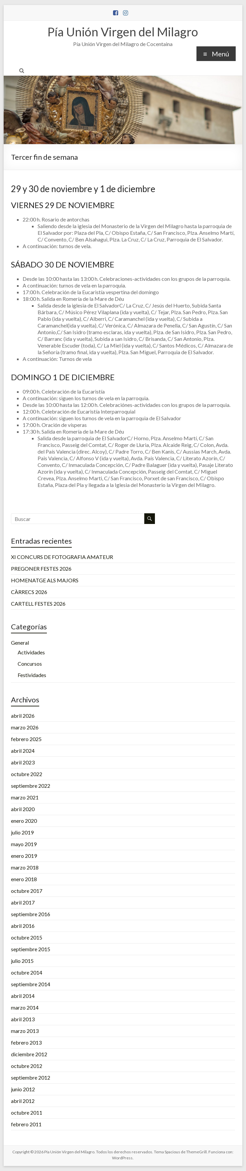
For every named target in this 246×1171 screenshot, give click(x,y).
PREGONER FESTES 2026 (41, 568)
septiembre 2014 (30, 984)
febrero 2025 (26, 739)
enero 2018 (24, 879)
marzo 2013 (25, 1031)
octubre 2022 (26, 774)
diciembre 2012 (29, 1054)
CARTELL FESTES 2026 (38, 603)
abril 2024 (23, 750)
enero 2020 (24, 820)
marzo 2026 (25, 727)
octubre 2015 (26, 937)
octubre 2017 (26, 891)
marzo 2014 (25, 1007)
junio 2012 (23, 1089)
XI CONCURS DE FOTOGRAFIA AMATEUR (62, 557)
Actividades (31, 652)
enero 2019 (24, 855)
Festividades (32, 675)
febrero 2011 (26, 1124)
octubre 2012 (26, 1066)
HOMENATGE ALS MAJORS (44, 580)
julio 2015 (22, 961)
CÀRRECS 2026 (29, 592)
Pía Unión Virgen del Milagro (123, 31)
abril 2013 (23, 1019)
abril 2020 (23, 809)
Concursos (30, 663)
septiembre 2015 (30, 949)
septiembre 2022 (30, 785)
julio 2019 (22, 832)
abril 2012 (23, 1101)
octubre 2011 (26, 1112)
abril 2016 (23, 926)
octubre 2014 (26, 972)
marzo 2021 (25, 797)
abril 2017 (23, 902)
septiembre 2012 (30, 1077)
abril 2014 (23, 996)
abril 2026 (23, 715)
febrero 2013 (26, 1042)
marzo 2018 (25, 867)
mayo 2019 (24, 844)
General (20, 642)
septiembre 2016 (30, 914)
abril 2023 (23, 762)
